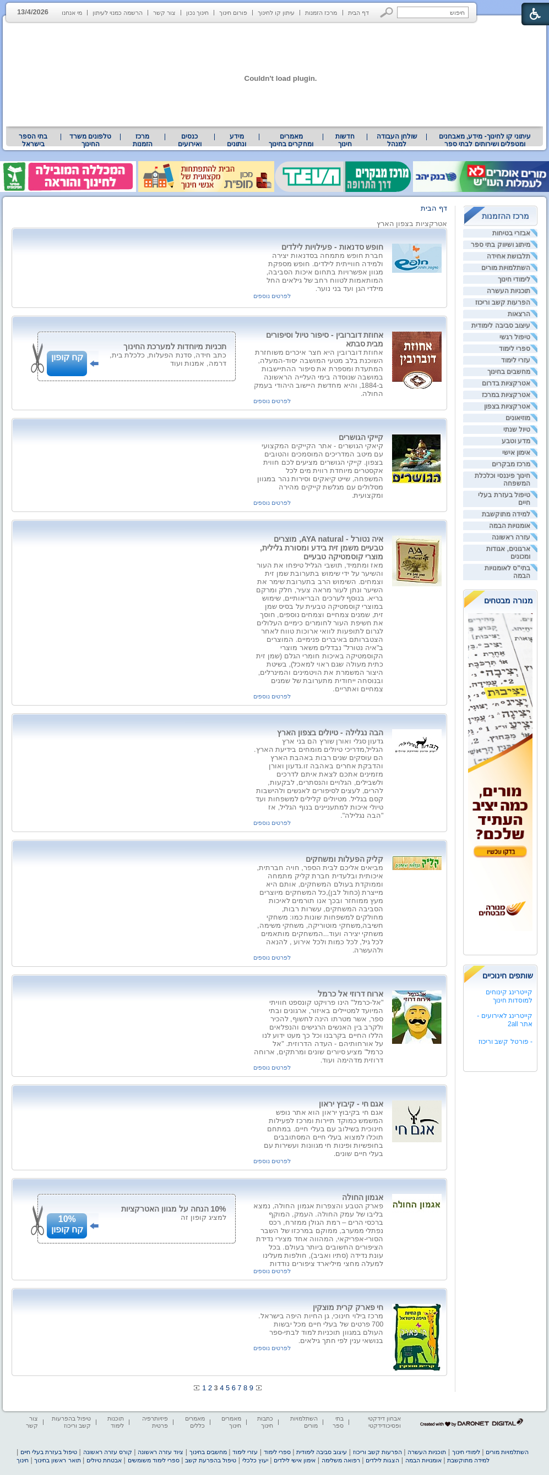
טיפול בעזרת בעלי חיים (48, 1452)
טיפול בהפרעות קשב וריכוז (71, 1422)
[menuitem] (485, 140)
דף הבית (358, 12)
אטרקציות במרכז (506, 395)
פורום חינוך (233, 12)
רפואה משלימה (341, 1460)
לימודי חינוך (514, 279)
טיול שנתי (516, 429)
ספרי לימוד (514, 349)
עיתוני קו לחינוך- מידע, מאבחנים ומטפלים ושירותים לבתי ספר (485, 140)
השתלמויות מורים (505, 268)
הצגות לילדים (382, 1460)
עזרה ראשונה (511, 537)
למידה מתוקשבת (506, 514)
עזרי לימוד (515, 360)
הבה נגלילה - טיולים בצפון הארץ (330, 732)
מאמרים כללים (195, 1422)
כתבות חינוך (265, 1422)
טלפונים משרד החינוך (90, 140)
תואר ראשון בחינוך (57, 1460)
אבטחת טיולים (104, 1460)
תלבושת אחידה (508, 256)
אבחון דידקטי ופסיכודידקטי (384, 1422)
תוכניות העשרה (508, 291)
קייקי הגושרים (361, 437)
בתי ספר (338, 1422)
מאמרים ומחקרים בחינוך (291, 140)
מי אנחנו (72, 12)
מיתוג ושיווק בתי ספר (500, 245)
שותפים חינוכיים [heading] (507, 975)
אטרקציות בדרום (506, 383)
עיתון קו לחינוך (276, 12)
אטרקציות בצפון (507, 406)
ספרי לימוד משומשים (154, 1460)
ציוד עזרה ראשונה (160, 1452)
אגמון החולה (363, 1197)
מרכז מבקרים (511, 464)
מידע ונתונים (236, 140)
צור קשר (164, 12)
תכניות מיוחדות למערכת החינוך (174, 346)
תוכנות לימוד (115, 1422)
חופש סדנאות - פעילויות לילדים (332, 247)
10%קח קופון (67, 1224)
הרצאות (519, 314)
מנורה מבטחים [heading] (508, 600)
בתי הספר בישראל (33, 140)
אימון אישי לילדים (295, 1460)
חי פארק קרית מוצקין (348, 1307)
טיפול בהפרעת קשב (210, 1460)
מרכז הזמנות (321, 12)
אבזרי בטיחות (511, 233)
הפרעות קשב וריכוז (502, 302)
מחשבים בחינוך (508, 372)
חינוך (23, 1460)
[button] (387, 12)
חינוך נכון (197, 12)
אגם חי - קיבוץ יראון (351, 1103)
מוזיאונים (517, 418)
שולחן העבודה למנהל (397, 140)
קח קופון (67, 357)
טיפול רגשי (514, 337)
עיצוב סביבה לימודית (500, 325)
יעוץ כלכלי (255, 1460)
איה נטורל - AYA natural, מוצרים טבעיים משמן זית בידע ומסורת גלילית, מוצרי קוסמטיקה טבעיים (321, 548)
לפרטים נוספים (272, 296)
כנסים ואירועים (190, 140)
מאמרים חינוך (231, 1422)
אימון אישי (516, 452)
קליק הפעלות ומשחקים (345, 859)
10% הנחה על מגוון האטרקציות (173, 1208)
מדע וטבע (516, 441)
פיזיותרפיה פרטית (155, 1422)
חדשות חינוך (345, 140)
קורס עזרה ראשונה (107, 1452)
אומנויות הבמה (509, 526)
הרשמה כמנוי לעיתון (118, 12)
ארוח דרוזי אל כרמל (351, 993)
